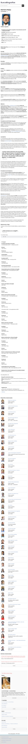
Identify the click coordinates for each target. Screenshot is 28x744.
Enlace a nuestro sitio (7, 740)
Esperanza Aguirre (8, 140)
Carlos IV (9, 174)
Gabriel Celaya (4, 714)
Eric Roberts (4, 705)
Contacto (4, 742)
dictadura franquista (4, 55)
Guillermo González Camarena (7, 716)
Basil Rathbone (4, 725)
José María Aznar (12, 105)
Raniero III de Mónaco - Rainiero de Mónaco (10, 723)
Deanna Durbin (4, 727)
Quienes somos (6, 736)
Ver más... (14, 665)
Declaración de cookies (7, 738)
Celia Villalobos (4, 703)
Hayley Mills (4, 706)
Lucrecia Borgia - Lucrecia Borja (7, 701)
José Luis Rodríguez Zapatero (16, 131)
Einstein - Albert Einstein (6, 712)
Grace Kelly (4, 722)
